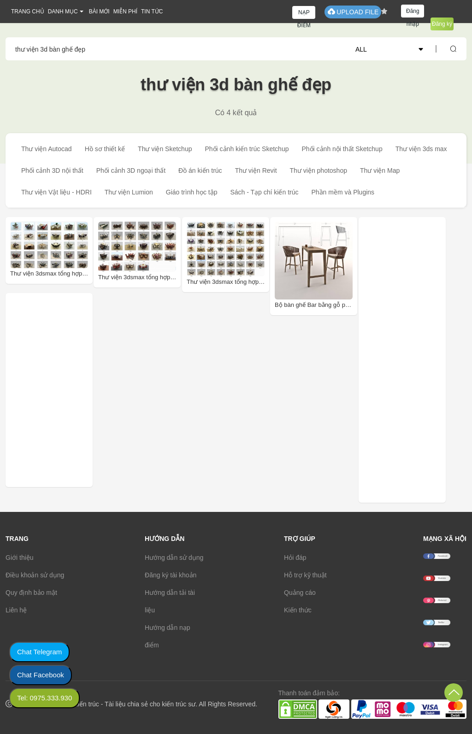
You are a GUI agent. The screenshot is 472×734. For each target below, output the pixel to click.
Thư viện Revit (256, 170)
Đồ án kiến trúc (200, 170)
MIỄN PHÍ (125, 11)
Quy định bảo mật (31, 592)
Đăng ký (442, 24)
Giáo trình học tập (192, 192)
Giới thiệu (20, 557)
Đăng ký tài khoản (170, 575)
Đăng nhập (412, 13)
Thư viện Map (380, 170)
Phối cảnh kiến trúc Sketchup (247, 149)
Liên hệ (16, 610)
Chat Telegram (39, 652)
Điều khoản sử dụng (35, 575)
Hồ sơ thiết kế (105, 149)
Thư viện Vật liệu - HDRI (56, 192)
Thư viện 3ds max (421, 149)
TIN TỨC (152, 11)
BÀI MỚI (99, 11)
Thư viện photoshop (318, 170)
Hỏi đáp (295, 557)
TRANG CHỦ (27, 11)
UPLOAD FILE (352, 12)
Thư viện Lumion (129, 192)
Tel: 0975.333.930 (44, 698)
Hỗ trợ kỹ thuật (305, 575)
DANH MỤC (63, 11)
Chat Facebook (40, 675)
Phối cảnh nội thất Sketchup (341, 149)
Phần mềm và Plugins (342, 192)
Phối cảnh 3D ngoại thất (130, 170)
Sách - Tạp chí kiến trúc (264, 192)
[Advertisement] (71, 390)
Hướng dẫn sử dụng (174, 557)
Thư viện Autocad (46, 149)
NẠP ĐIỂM (304, 14)
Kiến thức (298, 610)
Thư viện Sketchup (165, 149)
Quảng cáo (300, 592)
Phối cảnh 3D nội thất (52, 170)
